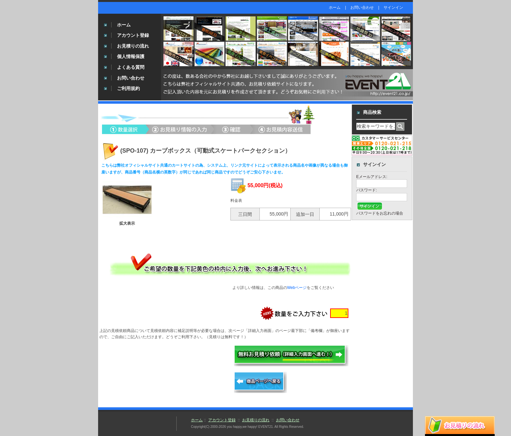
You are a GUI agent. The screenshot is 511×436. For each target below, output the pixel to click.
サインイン (393, 7)
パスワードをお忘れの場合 (379, 213)
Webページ (297, 287)
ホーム (335, 7)
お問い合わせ (362, 7)
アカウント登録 (133, 35)
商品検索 (372, 112)
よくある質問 (130, 67)
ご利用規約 (128, 88)
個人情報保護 (130, 56)
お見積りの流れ (133, 46)
